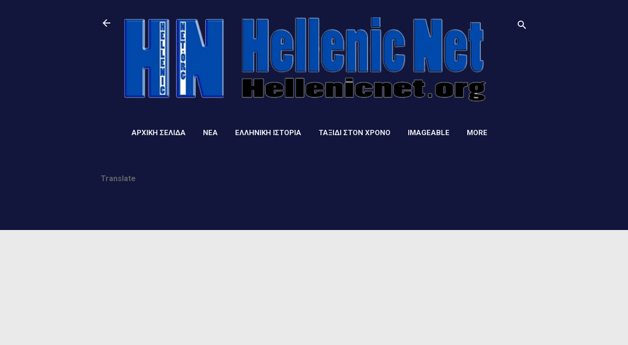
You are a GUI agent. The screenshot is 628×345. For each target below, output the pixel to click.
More (477, 132)
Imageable (429, 132)
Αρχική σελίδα (158, 132)
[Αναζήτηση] (522, 26)
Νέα (210, 132)
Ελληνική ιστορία (268, 132)
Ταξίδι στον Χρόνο (355, 132)
